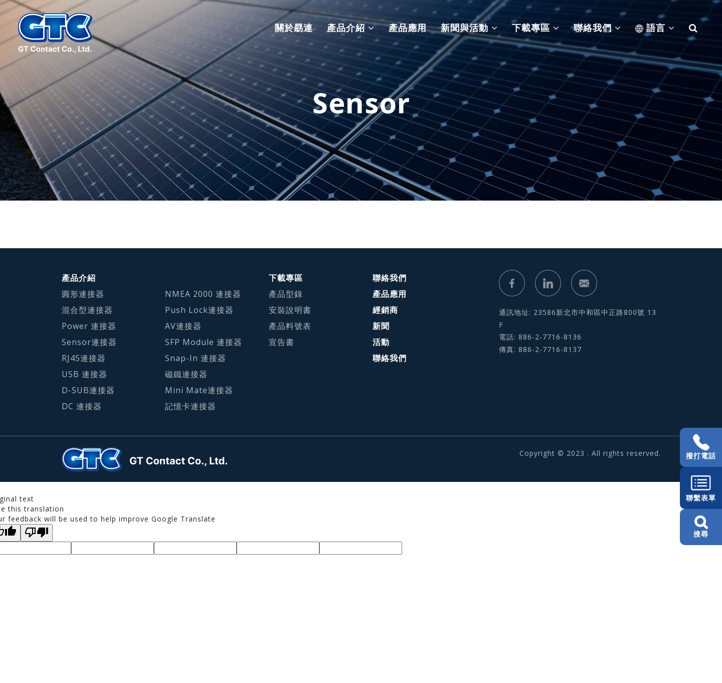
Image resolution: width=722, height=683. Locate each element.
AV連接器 (183, 325)
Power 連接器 (89, 325)
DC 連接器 (82, 406)
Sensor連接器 (89, 342)
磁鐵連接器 (186, 374)
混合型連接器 (87, 309)
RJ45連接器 (84, 358)
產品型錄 (286, 293)
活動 (381, 342)
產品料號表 (290, 325)
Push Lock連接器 (199, 309)
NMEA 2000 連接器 (203, 293)
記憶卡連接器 (190, 406)
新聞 (381, 325)
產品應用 (408, 28)
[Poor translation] (37, 533)
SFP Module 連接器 (203, 342)
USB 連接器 (84, 374)
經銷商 (385, 309)
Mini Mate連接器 (199, 390)
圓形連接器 (83, 293)
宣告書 (281, 342)
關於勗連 (294, 28)
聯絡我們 (390, 277)
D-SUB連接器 (88, 390)
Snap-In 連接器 (195, 358)
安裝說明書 (290, 309)
